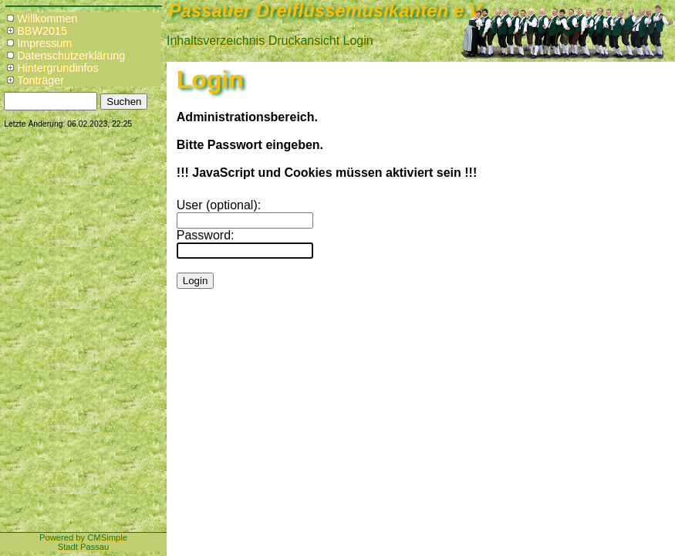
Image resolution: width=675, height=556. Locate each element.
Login (358, 40)
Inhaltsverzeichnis (216, 40)
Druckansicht (303, 40)
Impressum (44, 43)
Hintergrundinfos (58, 68)
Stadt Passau (84, 546)
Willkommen (47, 18)
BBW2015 (42, 31)
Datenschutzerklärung (71, 55)
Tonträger (40, 80)
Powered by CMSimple (83, 537)
